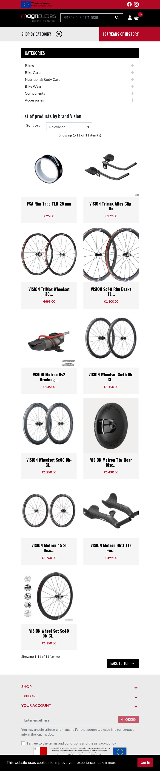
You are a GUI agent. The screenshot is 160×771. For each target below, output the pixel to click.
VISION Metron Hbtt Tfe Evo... (111, 547)
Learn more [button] (106, 763)
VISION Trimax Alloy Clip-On (111, 206)
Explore (29, 696)
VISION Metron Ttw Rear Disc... (111, 462)
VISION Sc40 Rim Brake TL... (111, 291)
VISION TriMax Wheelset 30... (49, 291)
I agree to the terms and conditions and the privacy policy (71, 743)
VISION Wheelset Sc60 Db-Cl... (49, 462)
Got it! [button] (145, 763)
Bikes (29, 65)
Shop (26, 686)
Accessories (34, 100)
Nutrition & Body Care (42, 79)
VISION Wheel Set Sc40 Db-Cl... (49, 633)
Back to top (123, 663)
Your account (36, 705)
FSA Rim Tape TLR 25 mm (49, 204)
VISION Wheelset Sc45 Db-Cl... (111, 377)
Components (35, 93)
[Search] (91, 17)
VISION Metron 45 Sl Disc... (48, 547)
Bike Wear (33, 86)
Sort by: (33, 125)
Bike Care (32, 72)
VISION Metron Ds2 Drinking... (49, 377)
